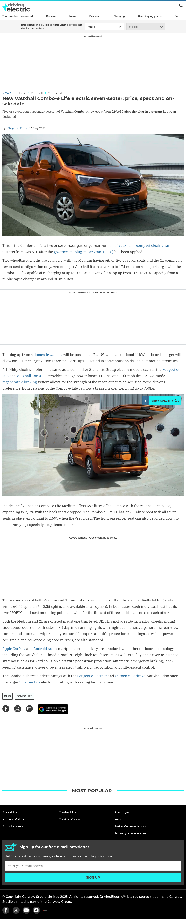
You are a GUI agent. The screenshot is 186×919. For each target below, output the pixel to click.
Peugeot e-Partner (92, 676)
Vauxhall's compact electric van (145, 245)
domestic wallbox (48, 354)
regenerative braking (19, 382)
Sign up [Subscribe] (93, 877)
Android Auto (44, 648)
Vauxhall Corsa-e (31, 376)
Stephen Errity (17, 128)
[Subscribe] (93, 866)
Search (181, 5)
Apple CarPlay (14, 648)
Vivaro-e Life (29, 682)
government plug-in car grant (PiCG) (84, 252)
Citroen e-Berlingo (130, 676)
